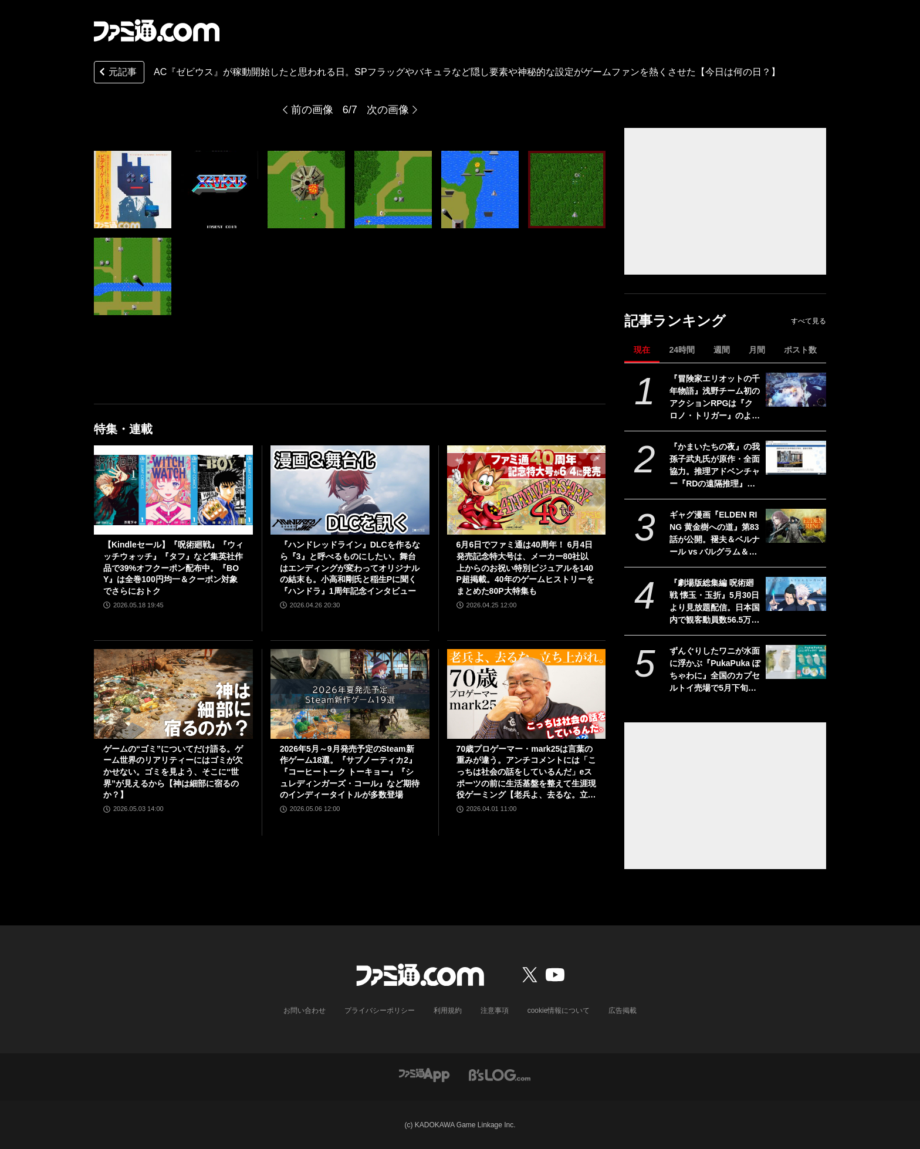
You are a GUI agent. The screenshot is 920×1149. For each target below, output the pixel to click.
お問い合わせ (304, 1010)
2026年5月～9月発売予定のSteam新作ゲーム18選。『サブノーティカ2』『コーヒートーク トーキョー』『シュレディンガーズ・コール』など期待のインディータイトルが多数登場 (350, 771)
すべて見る (808, 321)
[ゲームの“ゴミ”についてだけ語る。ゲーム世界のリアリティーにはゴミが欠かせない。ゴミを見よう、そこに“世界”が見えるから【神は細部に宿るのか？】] (173, 693)
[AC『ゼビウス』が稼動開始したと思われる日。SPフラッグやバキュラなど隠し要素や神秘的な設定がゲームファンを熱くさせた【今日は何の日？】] (132, 189)
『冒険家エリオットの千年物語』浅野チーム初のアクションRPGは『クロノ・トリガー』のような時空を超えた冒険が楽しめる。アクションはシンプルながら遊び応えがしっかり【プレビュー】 (714, 398)
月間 (757, 349)
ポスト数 (800, 349)
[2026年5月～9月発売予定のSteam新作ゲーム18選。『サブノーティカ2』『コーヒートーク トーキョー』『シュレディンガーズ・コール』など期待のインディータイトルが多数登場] (349, 693)
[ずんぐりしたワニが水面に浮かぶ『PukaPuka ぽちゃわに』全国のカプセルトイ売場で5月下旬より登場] (796, 662)
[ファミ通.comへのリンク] (156, 30)
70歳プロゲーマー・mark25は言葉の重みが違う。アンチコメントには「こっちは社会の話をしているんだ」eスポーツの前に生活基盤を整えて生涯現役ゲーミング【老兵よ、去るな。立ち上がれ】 (526, 772)
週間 (721, 349)
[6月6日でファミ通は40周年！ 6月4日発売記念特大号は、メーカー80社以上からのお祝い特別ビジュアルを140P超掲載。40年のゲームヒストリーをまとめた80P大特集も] (526, 490)
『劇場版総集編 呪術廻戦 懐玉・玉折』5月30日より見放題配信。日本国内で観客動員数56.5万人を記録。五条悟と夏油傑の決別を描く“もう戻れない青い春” (714, 602)
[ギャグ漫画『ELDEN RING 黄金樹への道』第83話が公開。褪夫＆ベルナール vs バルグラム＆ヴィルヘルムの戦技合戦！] (796, 526)
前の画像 (312, 110)
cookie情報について (558, 1010)
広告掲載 (622, 1010)
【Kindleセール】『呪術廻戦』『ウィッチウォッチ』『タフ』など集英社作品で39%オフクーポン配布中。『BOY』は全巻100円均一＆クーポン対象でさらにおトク (173, 567)
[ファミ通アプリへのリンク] (424, 1074)
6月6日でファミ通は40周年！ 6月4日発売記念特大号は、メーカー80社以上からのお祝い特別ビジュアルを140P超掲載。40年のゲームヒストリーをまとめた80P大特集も (525, 567)
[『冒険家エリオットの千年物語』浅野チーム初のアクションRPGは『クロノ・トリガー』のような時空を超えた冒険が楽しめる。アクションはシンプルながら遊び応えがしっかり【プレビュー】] (796, 390)
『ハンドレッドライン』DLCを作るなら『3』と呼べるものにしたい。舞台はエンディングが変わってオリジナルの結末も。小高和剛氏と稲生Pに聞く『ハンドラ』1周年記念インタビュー (350, 567)
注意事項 (495, 1010)
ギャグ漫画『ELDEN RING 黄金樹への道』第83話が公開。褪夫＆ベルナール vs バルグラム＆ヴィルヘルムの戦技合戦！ (714, 534)
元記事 (117, 73)
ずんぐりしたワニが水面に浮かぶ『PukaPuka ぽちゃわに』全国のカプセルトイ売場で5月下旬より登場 (714, 670)
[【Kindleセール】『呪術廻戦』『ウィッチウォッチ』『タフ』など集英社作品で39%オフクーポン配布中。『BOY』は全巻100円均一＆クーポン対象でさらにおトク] (173, 490)
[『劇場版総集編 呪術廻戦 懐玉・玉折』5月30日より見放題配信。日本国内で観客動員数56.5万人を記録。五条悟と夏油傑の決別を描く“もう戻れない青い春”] (796, 594)
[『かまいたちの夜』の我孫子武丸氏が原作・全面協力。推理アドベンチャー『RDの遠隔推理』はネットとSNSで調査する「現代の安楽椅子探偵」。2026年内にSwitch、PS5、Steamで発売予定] (796, 458)
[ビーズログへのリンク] (499, 1074)
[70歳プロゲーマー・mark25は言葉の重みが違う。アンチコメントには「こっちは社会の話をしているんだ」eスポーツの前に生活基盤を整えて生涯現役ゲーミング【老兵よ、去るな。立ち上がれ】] (526, 693)
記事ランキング (675, 321)
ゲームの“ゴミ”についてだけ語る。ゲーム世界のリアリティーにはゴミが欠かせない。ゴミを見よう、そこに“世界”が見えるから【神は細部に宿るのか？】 (173, 771)
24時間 (682, 349)
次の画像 (388, 110)
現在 (642, 349)
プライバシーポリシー (379, 1010)
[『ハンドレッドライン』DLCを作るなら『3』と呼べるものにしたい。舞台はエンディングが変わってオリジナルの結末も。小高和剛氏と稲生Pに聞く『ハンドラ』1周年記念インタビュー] (349, 490)
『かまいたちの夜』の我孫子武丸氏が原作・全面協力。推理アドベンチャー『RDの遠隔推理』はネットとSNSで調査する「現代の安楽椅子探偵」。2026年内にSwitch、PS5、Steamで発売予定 (714, 466)
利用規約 (448, 1010)
